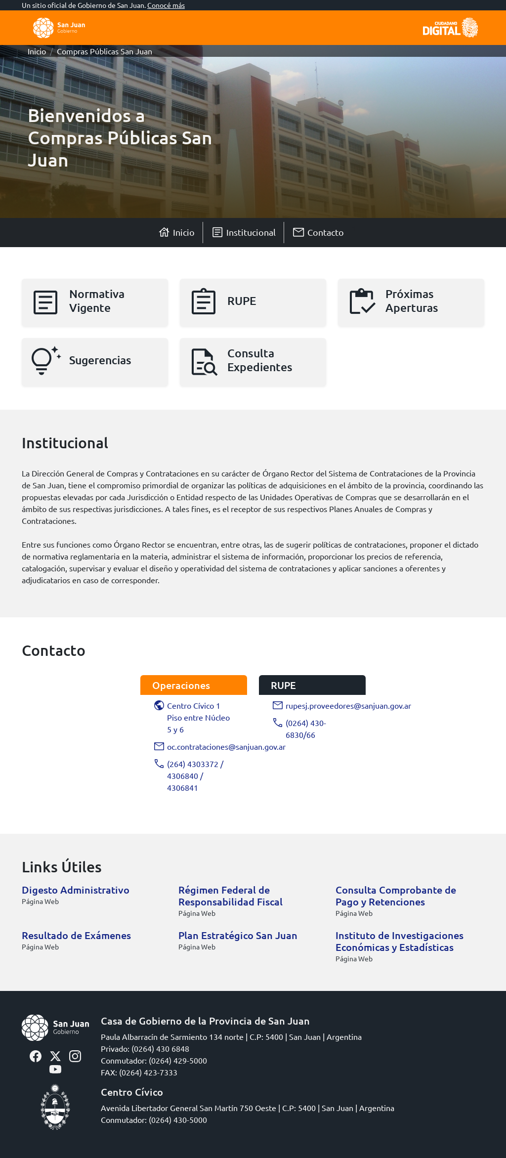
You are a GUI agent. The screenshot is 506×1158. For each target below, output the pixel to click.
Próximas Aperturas (411, 300)
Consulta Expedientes (260, 360)
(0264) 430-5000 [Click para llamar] (178, 1119)
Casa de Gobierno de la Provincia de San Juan (205, 1020)
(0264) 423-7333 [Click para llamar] (148, 1072)
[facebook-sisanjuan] (35, 1055)
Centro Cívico (132, 1091)
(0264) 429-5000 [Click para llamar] (178, 1060)
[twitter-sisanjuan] (55, 1055)
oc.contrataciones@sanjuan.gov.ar (194, 746)
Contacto (318, 232)
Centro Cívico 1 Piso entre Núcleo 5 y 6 (191, 717)
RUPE (241, 300)
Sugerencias (100, 360)
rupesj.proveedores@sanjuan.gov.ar (313, 705)
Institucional (243, 232)
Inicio (37, 51)
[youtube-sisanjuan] (55, 1068)
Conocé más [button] (166, 4)
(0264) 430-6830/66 (299, 728)
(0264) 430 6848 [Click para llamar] (160, 1048)
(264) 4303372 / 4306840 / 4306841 (188, 775)
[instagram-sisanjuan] (75, 1055)
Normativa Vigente (97, 300)
